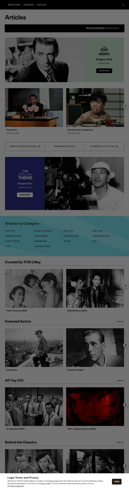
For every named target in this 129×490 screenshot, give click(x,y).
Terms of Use (53, 481)
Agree (116, 482)
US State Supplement (15, 486)
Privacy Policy (45, 483)
